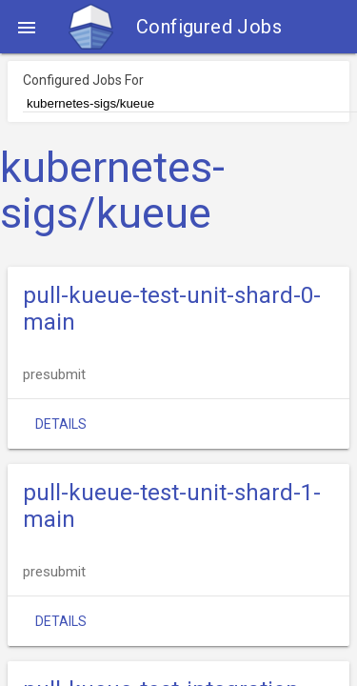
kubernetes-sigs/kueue (112, 190)
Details (61, 424)
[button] (27, 27)
